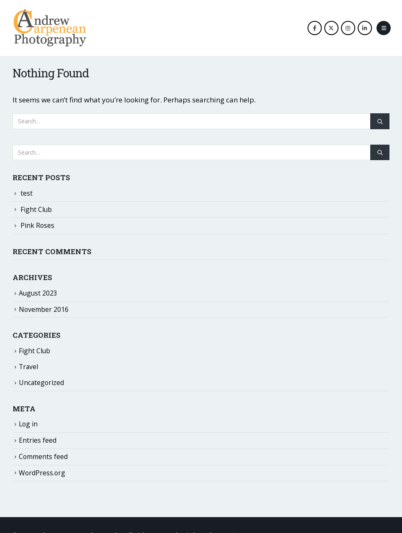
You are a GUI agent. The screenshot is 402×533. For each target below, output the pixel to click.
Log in (28, 423)
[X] (331, 28)
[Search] (379, 121)
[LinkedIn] (365, 28)
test (26, 193)
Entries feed (37, 440)
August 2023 (38, 293)
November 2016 (44, 309)
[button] (384, 28)
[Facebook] (315, 28)
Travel (28, 366)
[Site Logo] (49, 28)
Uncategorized (41, 382)
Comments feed (43, 456)
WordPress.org (42, 472)
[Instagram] (348, 28)
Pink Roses (37, 225)
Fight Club (36, 209)
